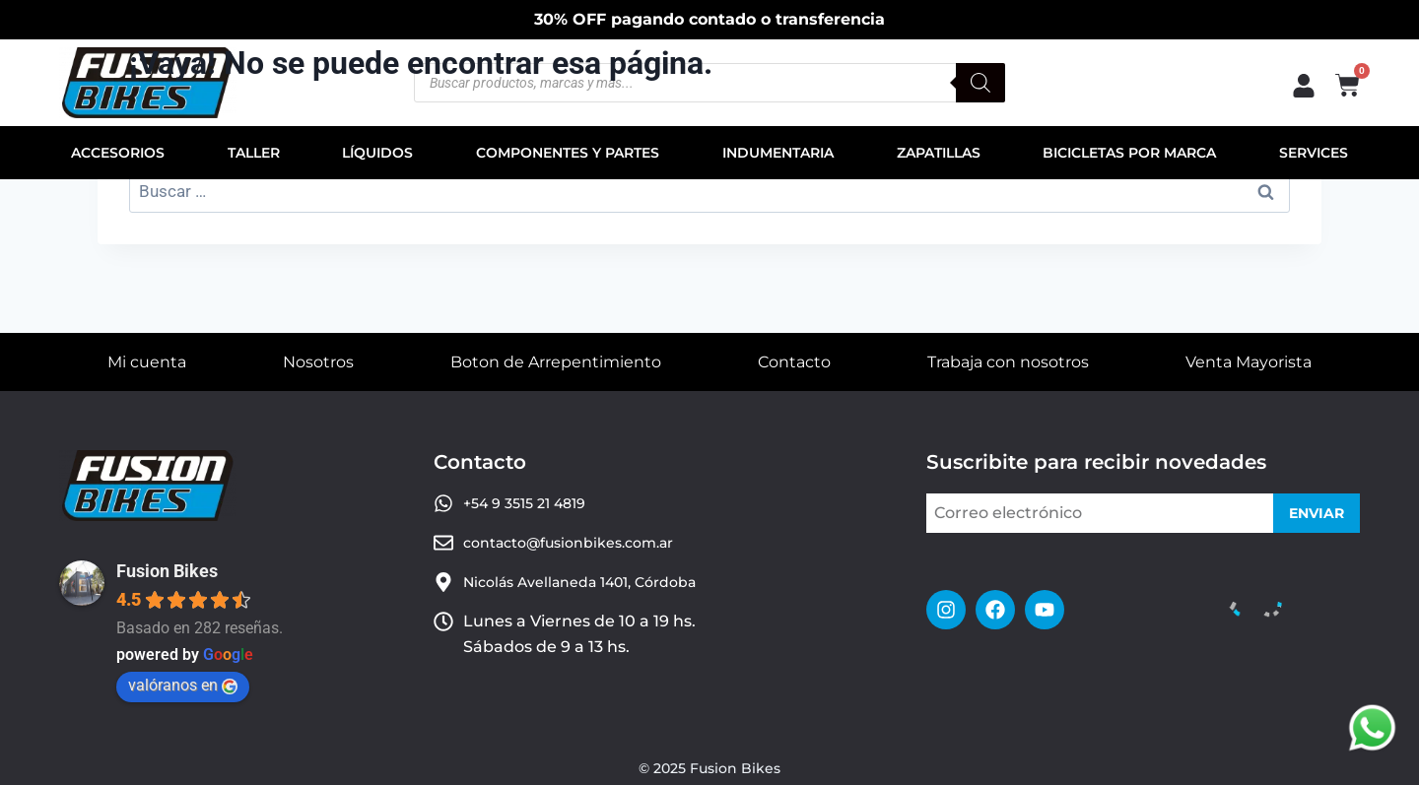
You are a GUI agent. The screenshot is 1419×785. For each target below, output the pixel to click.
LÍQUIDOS (377, 153)
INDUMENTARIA (778, 153)
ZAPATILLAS (938, 153)
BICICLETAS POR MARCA (1129, 153)
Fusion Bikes (167, 570)
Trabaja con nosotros (1008, 362)
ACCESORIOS (118, 153)
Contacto (794, 362)
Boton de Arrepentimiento (555, 362)
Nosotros (318, 362)
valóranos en (182, 685)
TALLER (254, 153)
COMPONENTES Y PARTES (567, 153)
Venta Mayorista (1248, 362)
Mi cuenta (146, 362)
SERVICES (1313, 153)
